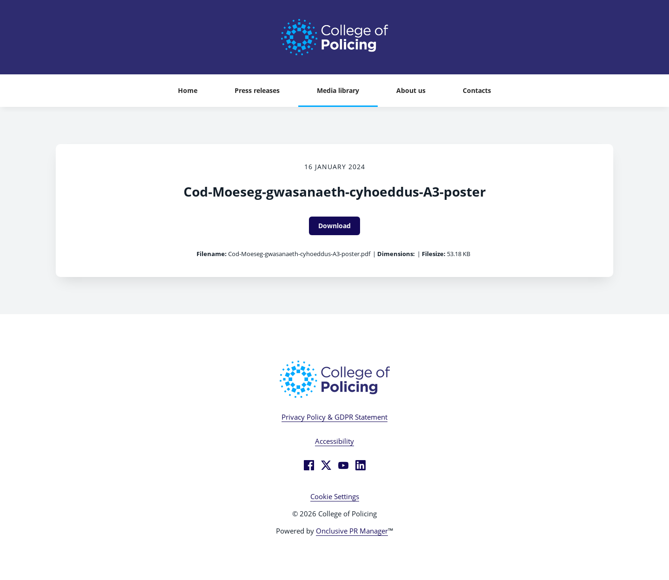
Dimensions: (396, 254)
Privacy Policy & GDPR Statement (334, 417)
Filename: (212, 254)
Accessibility (334, 441)
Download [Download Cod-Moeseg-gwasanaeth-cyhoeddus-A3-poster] (334, 225)
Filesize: (434, 254)
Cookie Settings (334, 496)
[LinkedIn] (360, 465)
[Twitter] (326, 465)
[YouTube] (343, 465)
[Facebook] (309, 465)
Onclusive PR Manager (352, 530)
